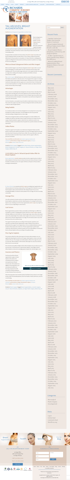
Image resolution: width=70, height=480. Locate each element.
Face (12, 4)
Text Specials (4, 8)
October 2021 (52, 204)
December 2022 (52, 174)
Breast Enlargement (10, 147)
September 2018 (53, 280)
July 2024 (51, 135)
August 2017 (51, 308)
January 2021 (52, 224)
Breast (22, 4)
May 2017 (50, 314)
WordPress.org (52, 422)
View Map (17, 464)
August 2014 (51, 386)
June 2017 (51, 312)
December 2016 (52, 325)
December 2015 (52, 351)
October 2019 (52, 252)
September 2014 (53, 383)
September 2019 (53, 254)
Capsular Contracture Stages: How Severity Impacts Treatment (54, 40)
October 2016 (52, 329)
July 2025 (51, 109)
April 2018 (51, 291)
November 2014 (53, 379)
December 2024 (53, 124)
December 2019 (52, 247)
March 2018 (51, 293)
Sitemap (63, 466)
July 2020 (51, 232)
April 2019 (51, 265)
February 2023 (52, 170)
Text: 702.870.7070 (17, 461)
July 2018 (50, 284)
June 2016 (51, 338)
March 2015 (51, 370)
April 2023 (51, 165)
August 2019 (51, 256)
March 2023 (51, 168)
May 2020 (51, 237)
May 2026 (51, 88)
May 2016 (51, 340)
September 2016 (53, 332)
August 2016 (51, 334)
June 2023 (51, 161)
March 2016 (51, 345)
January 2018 (52, 297)
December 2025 (52, 99)
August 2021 (51, 209)
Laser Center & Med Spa (32, 4)
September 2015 (53, 357)
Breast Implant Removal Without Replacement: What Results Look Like (56, 46)
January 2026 (52, 96)
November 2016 (53, 327)
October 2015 (52, 355)
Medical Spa (12, 149)
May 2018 (51, 288)
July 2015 (50, 362)
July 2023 (51, 159)
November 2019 (53, 250)
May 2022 (51, 189)
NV (16, 149)
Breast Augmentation (36, 145)
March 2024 (51, 144)
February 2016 (52, 347)
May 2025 (51, 114)
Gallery (42, 4)
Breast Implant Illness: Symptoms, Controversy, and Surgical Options (56, 51)
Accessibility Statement (49, 468)
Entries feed (51, 418)
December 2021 (52, 200)
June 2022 (51, 187)
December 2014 (52, 377)
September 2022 (53, 181)
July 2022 (50, 185)
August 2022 (51, 183)
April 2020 (51, 239)
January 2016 (52, 349)
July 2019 (50, 258)
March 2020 (51, 241)
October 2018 (52, 278)
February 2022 (52, 196)
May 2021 (50, 215)
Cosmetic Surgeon (19, 147)
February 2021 (52, 222)
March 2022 (51, 194)
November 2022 (53, 176)
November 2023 (53, 150)
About (7, 4)
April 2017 (51, 316)
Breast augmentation (9, 158)
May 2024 (51, 140)
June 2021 (51, 213)
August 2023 (52, 157)
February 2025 (52, 120)
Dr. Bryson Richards (28, 147)
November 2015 (52, 353)
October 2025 (52, 103)
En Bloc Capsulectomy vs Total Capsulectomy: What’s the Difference (55, 57)
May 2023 (51, 163)
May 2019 (51, 263)
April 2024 (51, 142)
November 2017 (52, 301)
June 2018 (51, 286)
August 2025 (52, 107)
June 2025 (51, 112)
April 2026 (51, 90)
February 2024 (52, 146)
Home (2, 4)
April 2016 (51, 342)
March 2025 (51, 118)
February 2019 (52, 269)
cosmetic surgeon (11, 77)
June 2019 (51, 260)
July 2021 (50, 211)
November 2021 (52, 202)
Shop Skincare (50, 4)
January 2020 (52, 245)
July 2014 (50, 388)
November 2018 (53, 275)
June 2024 (51, 137)
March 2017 (51, 319)
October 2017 (52, 304)
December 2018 (52, 273)
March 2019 (51, 267)
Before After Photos (26, 145)
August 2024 (52, 133)
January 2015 (52, 375)
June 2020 (51, 235)
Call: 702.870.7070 (17, 458)
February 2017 (52, 321)
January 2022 (52, 198)
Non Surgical (52, 466)
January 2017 (52, 323)
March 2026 (51, 92)
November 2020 (53, 228)
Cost (6, 288)
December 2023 (52, 148)
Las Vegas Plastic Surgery (28, 288)
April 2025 (51, 116)
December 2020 (53, 226)
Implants (20, 288)
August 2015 (51, 360)
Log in (50, 416)
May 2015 (51, 366)
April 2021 (51, 217)
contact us (14, 142)
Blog (56, 466)
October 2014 (52, 381)
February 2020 (52, 243)
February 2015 (52, 373)
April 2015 (51, 368)
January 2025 (52, 122)
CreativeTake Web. (55, 477)
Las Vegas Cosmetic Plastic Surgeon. (52, 475)
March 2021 (51, 219)
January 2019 (52, 271)
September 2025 (53, 105)
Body (16, 4)
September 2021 (53, 206)
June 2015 (51, 364)
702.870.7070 (11, 2)
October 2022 (52, 178)
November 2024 (53, 127)
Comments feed (53, 420)
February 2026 (52, 94)
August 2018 (51, 282)
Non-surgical (52, 399)
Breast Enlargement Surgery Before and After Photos (21, 32)
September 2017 (53, 306)
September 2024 (53, 131)
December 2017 (52, 299)
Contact (58, 4)
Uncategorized (52, 404)
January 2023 (52, 172)
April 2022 (51, 191)
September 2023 (53, 155)
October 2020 (52, 230)
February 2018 (52, 295)
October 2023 (52, 153)
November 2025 (53, 101)
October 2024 (52, 129)
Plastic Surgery (13, 145)
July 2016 (50, 336)
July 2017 (50, 310)
